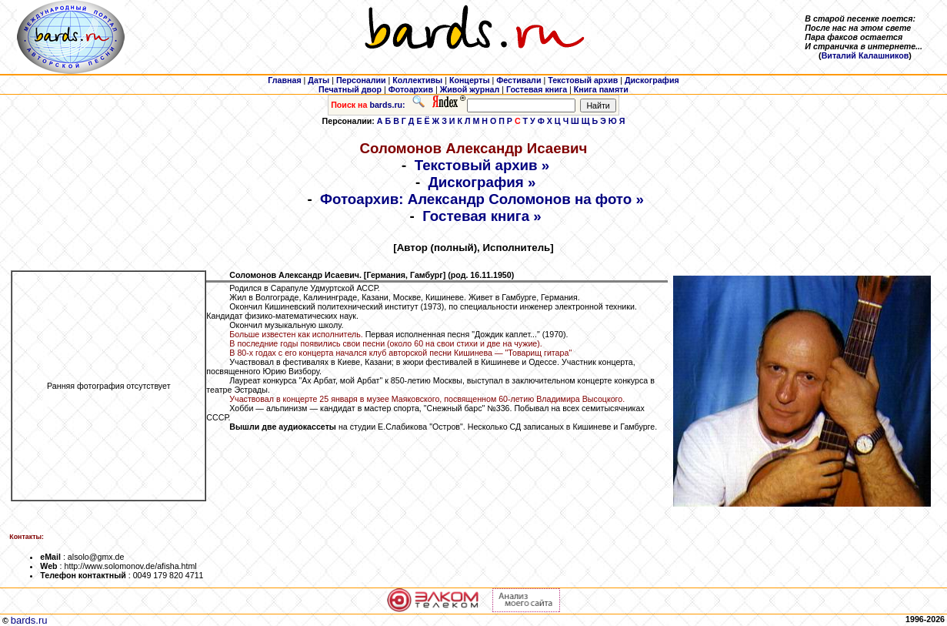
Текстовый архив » (482, 165)
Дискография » (482, 182)
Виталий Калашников (865, 55)
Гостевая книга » (482, 216)
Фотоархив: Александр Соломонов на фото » (482, 199)
